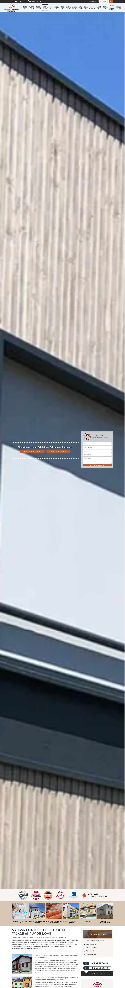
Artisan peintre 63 (62, 7)
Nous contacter (58, 451)
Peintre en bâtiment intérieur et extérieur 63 (111, 7)
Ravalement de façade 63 (92, 7)
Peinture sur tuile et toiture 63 (74, 7)
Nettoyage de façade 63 (99, 7)
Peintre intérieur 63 (86, 7)
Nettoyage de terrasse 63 (105, 7)
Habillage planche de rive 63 (68, 7)
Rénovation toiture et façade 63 (31, 7)
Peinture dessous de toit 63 (80, 7)
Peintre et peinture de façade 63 (45, 7)
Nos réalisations (32, 451)
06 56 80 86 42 (34, 1)
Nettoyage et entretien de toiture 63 (38, 7)
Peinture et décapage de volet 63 (118, 7)
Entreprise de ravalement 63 (57, 7)
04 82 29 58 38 (18, 1)
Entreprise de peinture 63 (24, 7)
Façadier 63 (51, 7)
